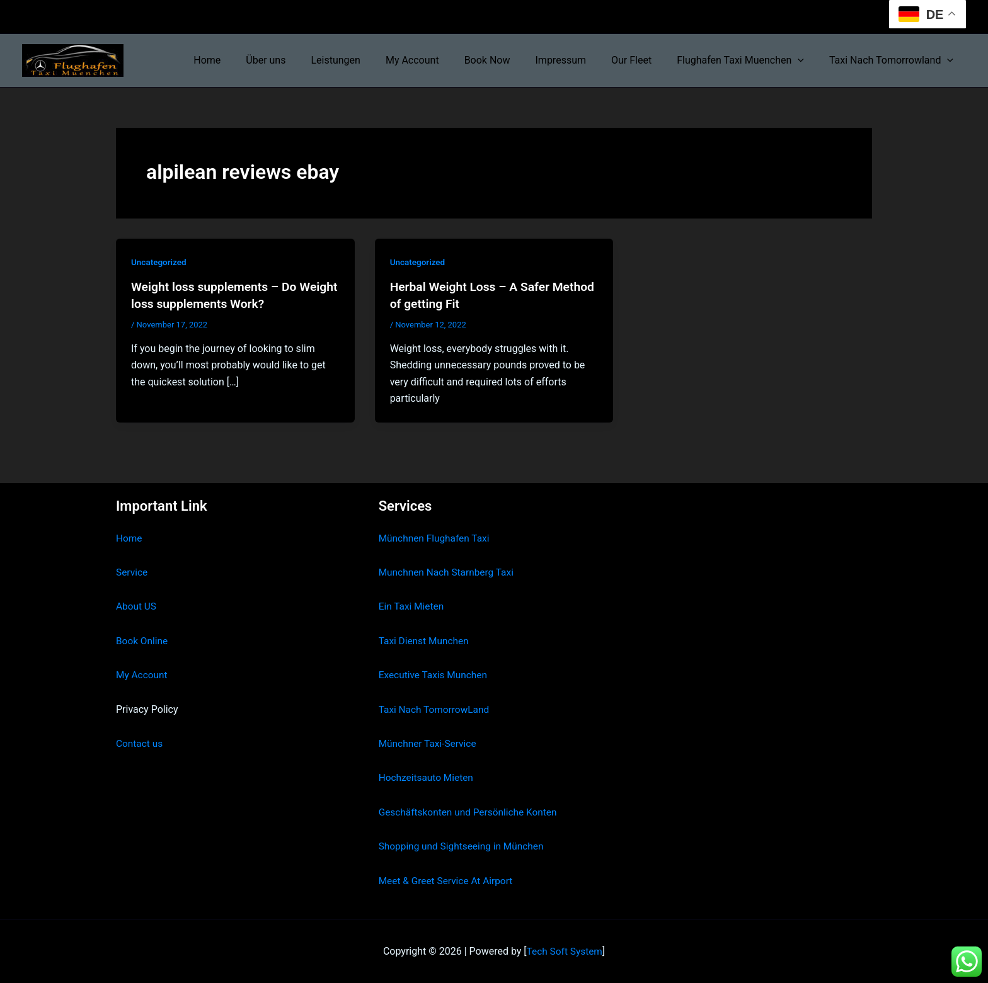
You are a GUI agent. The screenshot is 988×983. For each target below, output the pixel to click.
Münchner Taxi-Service (429, 743)
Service (132, 572)
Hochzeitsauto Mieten (428, 777)
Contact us (140, 743)
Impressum (578, 60)
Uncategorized (159, 262)
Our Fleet (644, 60)
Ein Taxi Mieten (413, 606)
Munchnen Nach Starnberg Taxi (449, 572)
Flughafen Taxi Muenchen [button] (748, 60)
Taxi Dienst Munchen (425, 641)
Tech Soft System (564, 951)
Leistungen (368, 60)
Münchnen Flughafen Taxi (436, 538)
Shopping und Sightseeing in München (464, 846)
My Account (440, 60)
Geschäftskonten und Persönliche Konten (471, 812)
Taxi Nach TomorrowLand (436, 709)
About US (137, 606)
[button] (805, 60)
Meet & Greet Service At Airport (448, 881)
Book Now (510, 60)
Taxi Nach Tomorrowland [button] (894, 60)
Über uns (303, 60)
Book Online (142, 641)
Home (249, 60)
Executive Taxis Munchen (435, 675)
